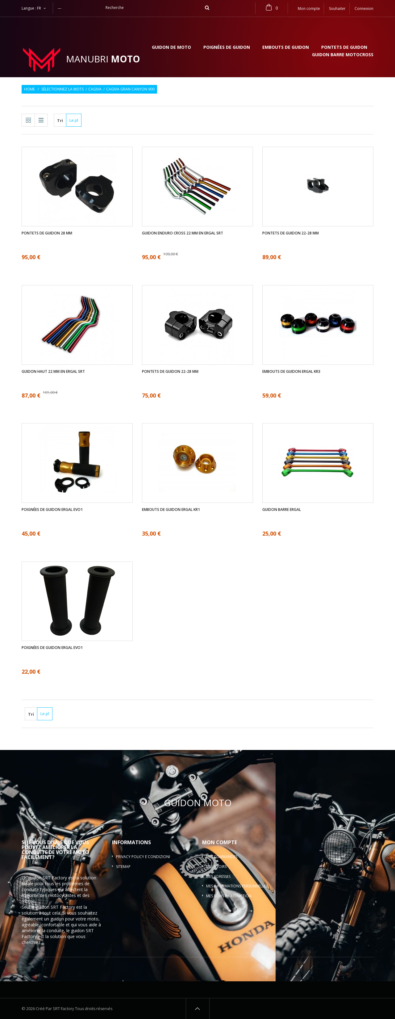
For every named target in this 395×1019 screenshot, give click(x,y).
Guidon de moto (171, 47)
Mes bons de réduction (229, 896)
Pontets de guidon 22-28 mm (290, 233)
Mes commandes (221, 856)
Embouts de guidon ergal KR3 (291, 371)
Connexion (364, 8)
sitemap (123, 866)
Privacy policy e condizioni (143, 856)
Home (29, 89)
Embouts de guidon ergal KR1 (171, 509)
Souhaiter (337, 8)
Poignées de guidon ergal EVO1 (52, 509)
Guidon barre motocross (342, 55)
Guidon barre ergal (281, 509)
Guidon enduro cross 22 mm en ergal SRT (182, 233)
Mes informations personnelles (237, 886)
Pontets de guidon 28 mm (47, 233)
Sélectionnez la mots (62, 89)
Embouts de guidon (285, 47)
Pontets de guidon (344, 47)
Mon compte (219, 842)
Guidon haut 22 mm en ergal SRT (53, 371)
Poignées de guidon (226, 47)
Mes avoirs (216, 866)
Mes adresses (218, 876)
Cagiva (95, 89)
